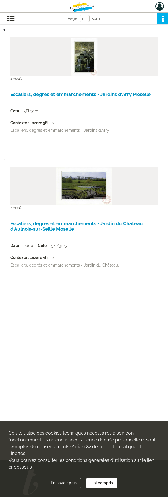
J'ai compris (102, 483)
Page (72, 18)
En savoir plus (64, 483)
